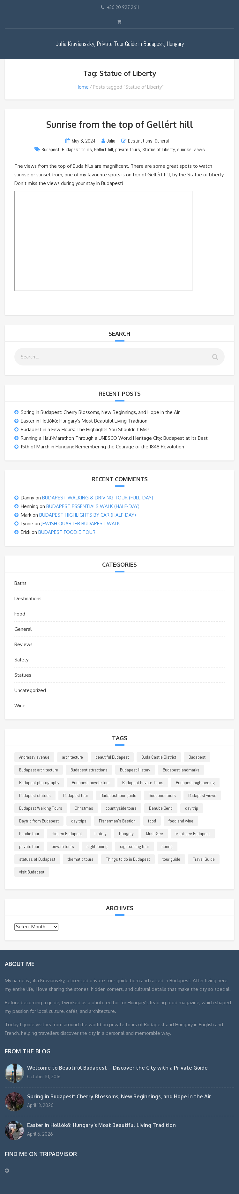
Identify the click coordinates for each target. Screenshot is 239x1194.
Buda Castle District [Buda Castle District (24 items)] (158, 757)
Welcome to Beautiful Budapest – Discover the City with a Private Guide (117, 1068)
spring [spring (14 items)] (167, 846)
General (162, 140)
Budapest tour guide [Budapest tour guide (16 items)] (118, 795)
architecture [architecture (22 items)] (72, 757)
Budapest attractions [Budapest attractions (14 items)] (89, 770)
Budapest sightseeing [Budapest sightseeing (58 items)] (195, 782)
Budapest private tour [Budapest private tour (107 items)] (91, 782)
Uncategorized (30, 690)
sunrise (184, 149)
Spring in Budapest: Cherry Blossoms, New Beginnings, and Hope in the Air (100, 412)
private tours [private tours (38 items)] (63, 846)
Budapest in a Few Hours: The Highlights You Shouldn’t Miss (85, 429)
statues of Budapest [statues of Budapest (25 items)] (37, 859)
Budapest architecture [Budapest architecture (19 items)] (38, 770)
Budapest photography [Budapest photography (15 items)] (39, 782)
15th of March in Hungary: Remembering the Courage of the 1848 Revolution (102, 447)
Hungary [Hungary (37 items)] (126, 834)
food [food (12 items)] (152, 821)
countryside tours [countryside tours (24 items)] (121, 808)
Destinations (140, 140)
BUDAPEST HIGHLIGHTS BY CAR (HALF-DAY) (87, 515)
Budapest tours (77, 149)
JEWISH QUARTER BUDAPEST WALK (80, 523)
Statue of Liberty (158, 149)
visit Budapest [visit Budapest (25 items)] (31, 872)
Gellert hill (103, 149)
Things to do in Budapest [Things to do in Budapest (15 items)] (128, 859)
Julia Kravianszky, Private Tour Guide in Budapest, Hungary (120, 44)
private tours (127, 149)
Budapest (50, 149)
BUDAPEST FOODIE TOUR (66, 532)
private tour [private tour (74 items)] (29, 846)
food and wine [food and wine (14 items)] (180, 821)
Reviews (23, 644)
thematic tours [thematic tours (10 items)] (80, 859)
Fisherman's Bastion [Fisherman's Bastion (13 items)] (117, 821)
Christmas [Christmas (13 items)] (84, 808)
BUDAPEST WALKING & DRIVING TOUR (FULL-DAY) (97, 498)
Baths (20, 583)
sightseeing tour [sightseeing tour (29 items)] (134, 846)
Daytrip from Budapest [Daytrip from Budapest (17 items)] (39, 821)
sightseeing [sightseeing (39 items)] (97, 846)
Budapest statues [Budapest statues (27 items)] (35, 795)
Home (82, 87)
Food (19, 614)
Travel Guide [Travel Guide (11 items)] (204, 859)
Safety (21, 660)
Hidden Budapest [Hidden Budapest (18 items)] (67, 834)
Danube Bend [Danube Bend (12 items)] (161, 808)
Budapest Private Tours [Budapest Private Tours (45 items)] (142, 782)
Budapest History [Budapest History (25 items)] (135, 770)
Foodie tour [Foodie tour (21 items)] (29, 834)
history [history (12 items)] (100, 834)
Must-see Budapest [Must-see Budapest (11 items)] (193, 834)
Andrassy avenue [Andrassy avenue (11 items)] (34, 757)
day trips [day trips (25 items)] (78, 821)
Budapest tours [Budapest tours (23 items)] (162, 795)
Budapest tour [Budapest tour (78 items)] (75, 795)
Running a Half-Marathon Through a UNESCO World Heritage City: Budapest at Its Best (114, 438)
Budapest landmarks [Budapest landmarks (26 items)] (181, 770)
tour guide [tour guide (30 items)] (171, 859)
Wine (20, 706)
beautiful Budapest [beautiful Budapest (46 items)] (112, 757)
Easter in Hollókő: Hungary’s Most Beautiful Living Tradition (84, 421)
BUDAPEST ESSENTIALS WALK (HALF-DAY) (92, 506)
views (199, 149)
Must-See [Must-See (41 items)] (154, 834)
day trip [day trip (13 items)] (191, 808)
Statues (22, 675)
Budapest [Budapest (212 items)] (197, 757)
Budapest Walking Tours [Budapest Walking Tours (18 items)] (40, 808)
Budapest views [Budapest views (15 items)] (202, 795)
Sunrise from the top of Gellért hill (119, 124)
